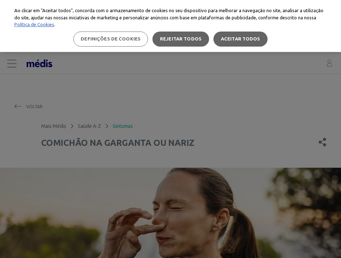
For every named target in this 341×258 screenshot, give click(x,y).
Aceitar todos (240, 38)
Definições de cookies (111, 38)
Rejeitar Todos (181, 38)
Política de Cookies (34, 24)
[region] (170, 26)
